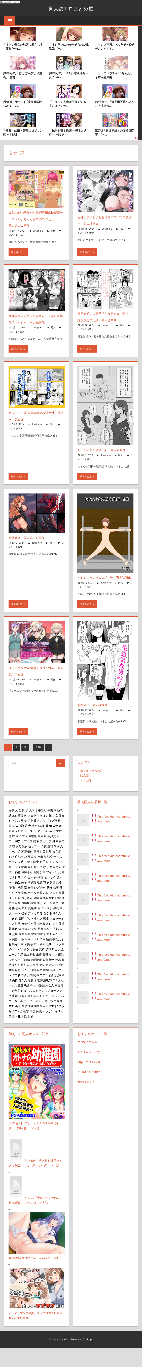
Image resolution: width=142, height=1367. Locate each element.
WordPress (70, 1358)
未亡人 (49, 1005)
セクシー (51, 984)
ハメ (40, 866)
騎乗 (36, 881)
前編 (27, 979)
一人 (59, 876)
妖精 (48, 969)
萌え (40, 922)
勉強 (49, 958)
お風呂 (13, 963)
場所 (49, 927)
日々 (49, 881)
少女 (55, 835)
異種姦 (44, 917)
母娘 (33, 989)
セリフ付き (16, 1031)
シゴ (59, 989)
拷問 (40, 953)
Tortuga (87, 1358)
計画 (20, 963)
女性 (59, 850)
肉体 (43, 907)
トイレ (42, 927)
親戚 (30, 1036)
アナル (41, 840)
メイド (13, 917)
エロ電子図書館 (87, 1061)
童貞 (36, 871)
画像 (53, 230)
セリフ (32, 866)
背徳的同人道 (85, 1101)
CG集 (41, 845)
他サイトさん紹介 (91, 790)
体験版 (32, 855)
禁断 (11, 989)
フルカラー (22, 850)
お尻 (42, 871)
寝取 (21, 845)
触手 (42, 881)
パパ (55, 963)
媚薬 (42, 963)
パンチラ (23, 969)
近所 (49, 963)
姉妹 (58, 917)
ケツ (42, 984)
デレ (30, 932)
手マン (34, 963)
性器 (18, 943)
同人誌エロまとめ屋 (71, 8)
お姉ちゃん (51, 953)
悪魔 (40, 948)
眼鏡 (15, 1015)
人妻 (55, 845)
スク (24, 896)
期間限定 (36, 979)
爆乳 (40, 896)
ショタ (16, 886)
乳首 (59, 871)
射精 (50, 866)
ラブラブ (27, 860)
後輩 (24, 932)
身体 (55, 860)
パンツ (32, 948)
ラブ (27, 840)
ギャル (13, 871)
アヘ (55, 943)
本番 (33, 943)
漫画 (35, 845)
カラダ (25, 943)
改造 (15, 938)
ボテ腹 (41, 943)
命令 (42, 958)
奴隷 (58, 1025)
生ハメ (38, 938)
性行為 (56, 979)
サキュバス (32, 958)
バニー (25, 989)
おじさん (27, 917)
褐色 (18, 891)
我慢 (49, 907)
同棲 (46, 989)
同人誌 (84, 794)
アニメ (54, 912)
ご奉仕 (38, 932)
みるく (22, 1015)
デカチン (38, 1020)
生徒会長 (14, 1010)
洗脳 (20, 907)
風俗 (15, 948)
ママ (11, 902)
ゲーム (32, 912)
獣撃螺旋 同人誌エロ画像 (31, 550)
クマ (61, 963)
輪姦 (27, 953)
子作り (13, 969)
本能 (37, 1000)
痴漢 (39, 1031)
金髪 (36, 891)
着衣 (30, 881)
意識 (25, 948)
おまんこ (45, 1015)
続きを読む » (18, 252)
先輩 (24, 902)
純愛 (33, 922)
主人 (25, 855)
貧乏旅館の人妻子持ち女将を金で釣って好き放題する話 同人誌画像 (105, 319)
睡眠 (52, 1025)
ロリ (25, 927)
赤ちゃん (33, 1015)
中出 (50, 829)
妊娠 (34, 886)
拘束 (36, 860)
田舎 (21, 958)
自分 (40, 855)
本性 (24, 1036)
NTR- (33, 850)
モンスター (54, 922)
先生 (18, 902)
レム (55, 881)
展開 (21, 938)
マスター (50, 1010)
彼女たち (58, 958)
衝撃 (26, 1031)
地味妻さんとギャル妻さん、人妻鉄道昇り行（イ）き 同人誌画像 (36, 322)
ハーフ (27, 1020)
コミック (38, 1010)
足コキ (13, 984)
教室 (34, 953)
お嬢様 (25, 922)
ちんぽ (60, 886)
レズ (37, 907)
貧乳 (18, 876)
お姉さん (27, 891)
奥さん (22, 1000)
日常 (18, 896)
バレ (46, 912)
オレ (49, 943)
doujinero (38, 230)
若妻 (33, 1031)
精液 (56, 907)
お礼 (18, 1036)
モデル (44, 994)
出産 (39, 974)
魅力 (40, 989)
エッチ (56, 1015)
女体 (24, 912)
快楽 (18, 866)
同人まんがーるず (88, 1071)
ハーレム (14, 881)
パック (51, 896)
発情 (36, 917)
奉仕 (30, 907)
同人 (122, 228)
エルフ (48, 948)
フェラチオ (57, 938)
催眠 (56, 927)
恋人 (59, 896)
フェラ (32, 835)
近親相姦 (27, 871)
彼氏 (11, 891)
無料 (42, 969)
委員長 (34, 969)
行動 (33, 974)
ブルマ (29, 938)
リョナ (44, 1025)
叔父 (20, 1005)
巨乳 (60, 829)
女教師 (51, 902)
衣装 (45, 979)
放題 (40, 902)
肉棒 (15, 1000)
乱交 (34, 876)
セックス (14, 840)
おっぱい (42, 835)
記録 (58, 994)
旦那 (56, 948)
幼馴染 (32, 902)
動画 (24, 886)
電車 (21, 953)
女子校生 (50, 1020)
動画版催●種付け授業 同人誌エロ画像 (34, 1277)
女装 (52, 886)
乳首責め (23, 974)
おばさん (26, 1010)
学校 (53, 876)
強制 (52, 994)
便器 (15, 958)
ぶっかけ (50, 850)
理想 (24, 1025)
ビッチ (47, 860)
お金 (61, 969)
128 (38, 766)
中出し (42, 829)
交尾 (15, 953)
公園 (30, 994)
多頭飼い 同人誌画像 (95, 724)
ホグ (11, 943)
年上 (54, 969)
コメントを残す (17, 234)
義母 (45, 974)
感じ (23, 881)
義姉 (59, 1020)
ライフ (53, 974)
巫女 (60, 984)
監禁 (61, 912)
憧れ (52, 917)
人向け (33, 829)
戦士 (46, 938)
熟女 (25, 866)
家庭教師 (46, 1000)
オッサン (48, 1031)
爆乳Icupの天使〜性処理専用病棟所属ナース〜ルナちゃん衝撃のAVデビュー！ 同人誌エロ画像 (36, 219)
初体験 (22, 994)
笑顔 (18, 1025)
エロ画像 (86, 799)
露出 (18, 855)
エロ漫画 (39, 1005)
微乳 (47, 876)
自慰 (18, 989)
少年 (42, 891)
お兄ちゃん (25, 984)
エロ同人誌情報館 (88, 1091)
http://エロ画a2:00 (89, 1081)
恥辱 (36, 994)
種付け (13, 907)
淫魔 (30, 1000)
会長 (35, 984)
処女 (61, 840)
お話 (11, 876)
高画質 (59, 1005)
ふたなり (43, 886)
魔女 (11, 1025)
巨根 (30, 896)
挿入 (60, 866)
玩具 (52, 989)
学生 (61, 881)
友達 (59, 902)
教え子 (28, 1005)
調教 (18, 860)
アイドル (51, 891)
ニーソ (13, 974)
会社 (18, 927)
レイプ (13, 994)
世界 (49, 871)
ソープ (19, 979)
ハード (16, 932)
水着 (40, 876)
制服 (33, 840)
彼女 (61, 835)
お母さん (55, 932)
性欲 (24, 876)
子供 (27, 963)
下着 (18, 912)
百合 (46, 932)
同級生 (32, 927)
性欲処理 (33, 1025)
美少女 (51, 855)
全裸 (18, 922)
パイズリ (51, 840)
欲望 (40, 912)
